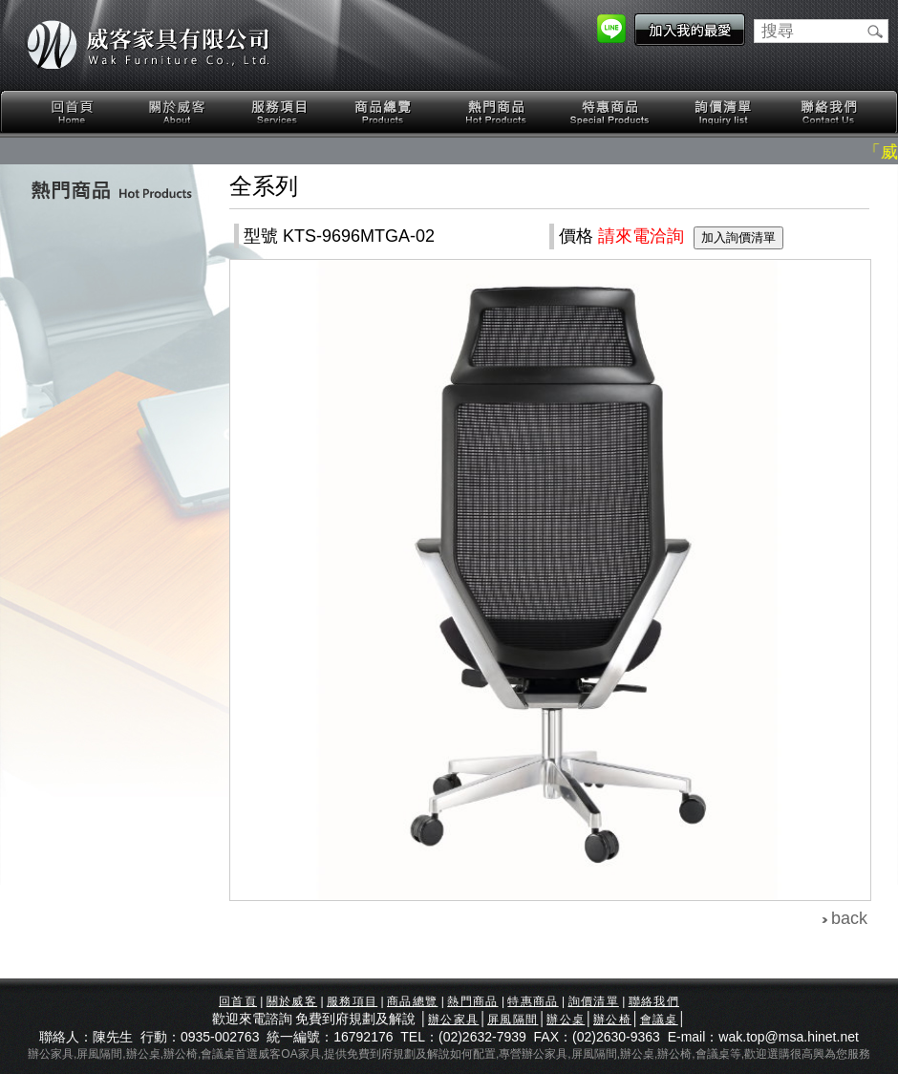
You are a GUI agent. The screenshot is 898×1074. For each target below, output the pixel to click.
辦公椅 (612, 1019)
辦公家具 (453, 1019)
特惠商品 (610, 112)
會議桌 (659, 1019)
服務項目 (281, 112)
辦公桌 (565, 1019)
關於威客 (176, 112)
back (849, 918)
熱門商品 (496, 112)
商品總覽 (385, 112)
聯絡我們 (828, 112)
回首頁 (72, 112)
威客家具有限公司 (148, 45)
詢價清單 (724, 112)
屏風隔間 (512, 1019)
